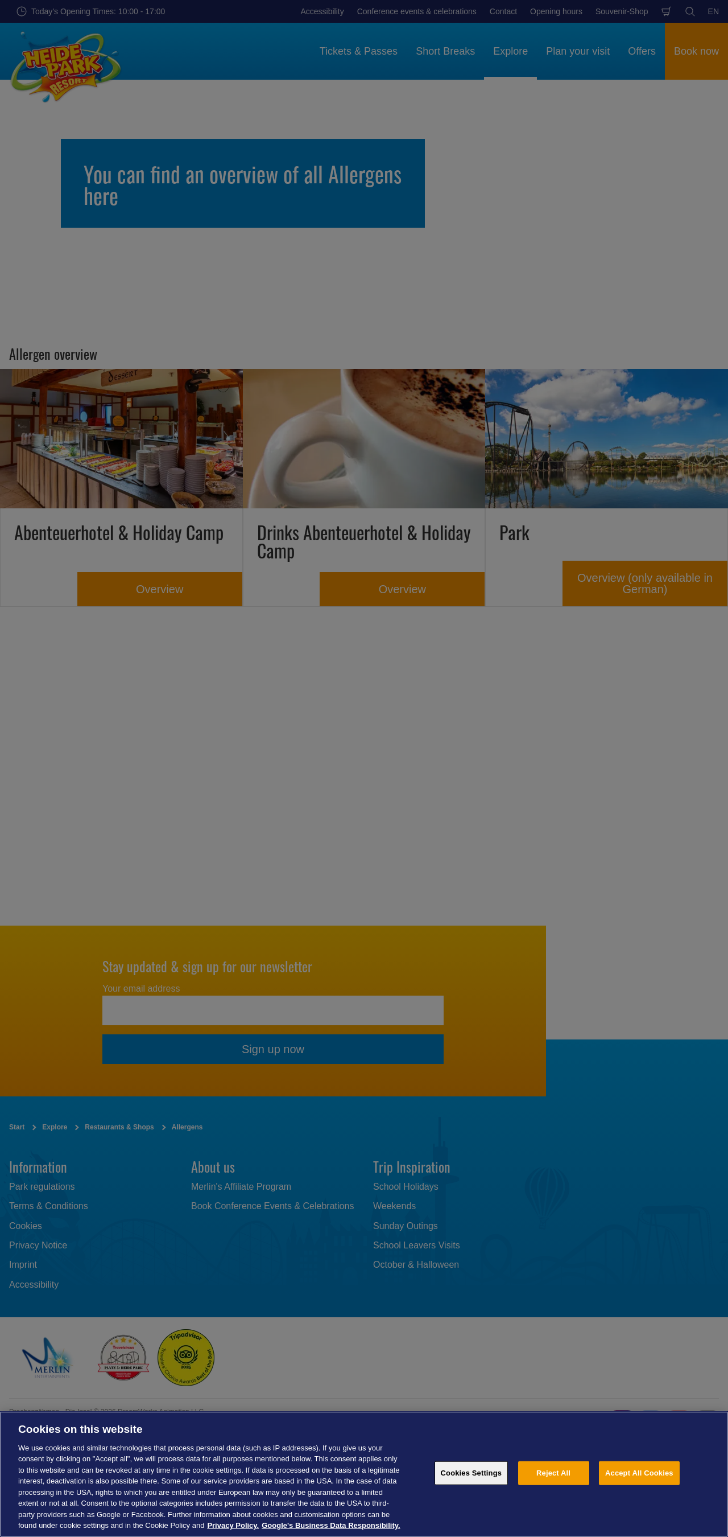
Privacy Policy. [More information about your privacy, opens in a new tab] (233, 1525)
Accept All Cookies (639, 1473)
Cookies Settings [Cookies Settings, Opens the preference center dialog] (471, 1473)
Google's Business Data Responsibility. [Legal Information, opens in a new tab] (331, 1525)
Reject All (553, 1473)
